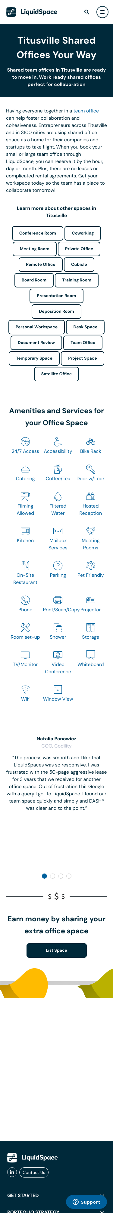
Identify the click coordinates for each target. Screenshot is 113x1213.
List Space (56, 950)
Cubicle (79, 264)
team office (86, 111)
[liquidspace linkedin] (12, 1172)
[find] (87, 12)
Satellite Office (56, 374)
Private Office (79, 249)
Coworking (83, 233)
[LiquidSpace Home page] (31, 12)
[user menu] (102, 12)
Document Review (36, 342)
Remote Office (40, 264)
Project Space (82, 358)
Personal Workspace (37, 327)
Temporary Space (34, 358)
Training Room (76, 280)
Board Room (34, 280)
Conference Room (37, 233)
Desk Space (85, 327)
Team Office (83, 342)
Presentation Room (56, 296)
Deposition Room (56, 311)
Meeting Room (34, 249)
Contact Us (34, 1172)
